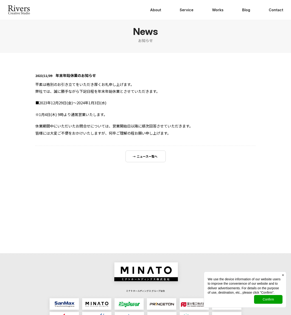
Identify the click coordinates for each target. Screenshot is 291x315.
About (155, 10)
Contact (276, 10)
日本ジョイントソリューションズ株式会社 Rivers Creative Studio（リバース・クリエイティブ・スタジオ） (19, 9)
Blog (246, 10)
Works (218, 10)
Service (186, 10)
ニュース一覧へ (147, 156)
